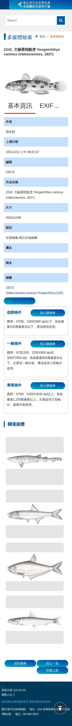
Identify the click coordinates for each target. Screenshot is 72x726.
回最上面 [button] (52, 670)
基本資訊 (20, 105)
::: (5, 33)
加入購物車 (47, 312)
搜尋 (61, 20)
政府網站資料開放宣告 (15, 701)
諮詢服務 (20, 663)
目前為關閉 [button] (4, 4)
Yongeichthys (46, 293)
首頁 (42, 36)
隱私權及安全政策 (40, 701)
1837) (10, 287)
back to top (60, 708)
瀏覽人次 (7, 694)
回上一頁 (52, 663)
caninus (31, 293)
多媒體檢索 (57, 36)
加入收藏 (19, 300)
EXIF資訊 (53, 105)
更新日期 (7, 690)
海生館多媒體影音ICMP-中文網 (34, 4)
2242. (60, 293)
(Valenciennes (15, 293)
